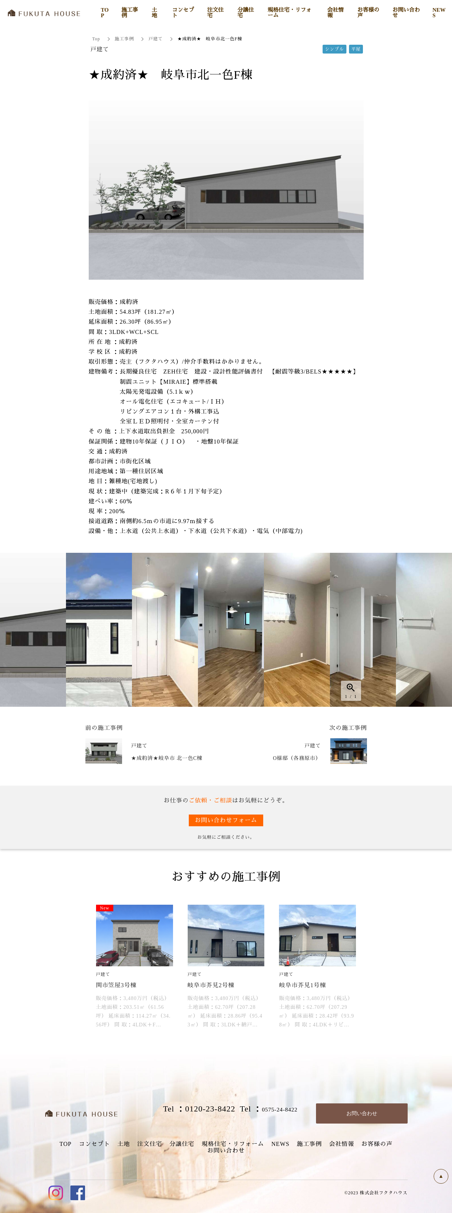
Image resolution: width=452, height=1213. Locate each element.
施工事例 (124, 38)
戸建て (155, 38)
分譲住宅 (181, 1144)
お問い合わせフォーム (226, 820)
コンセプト (94, 1144)
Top (96, 38)
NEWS (280, 1144)
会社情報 (341, 1144)
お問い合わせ (226, 1150)
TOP (65, 1144)
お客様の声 (377, 1144)
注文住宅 (149, 1144)
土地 (123, 1144)
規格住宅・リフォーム (233, 1144)
